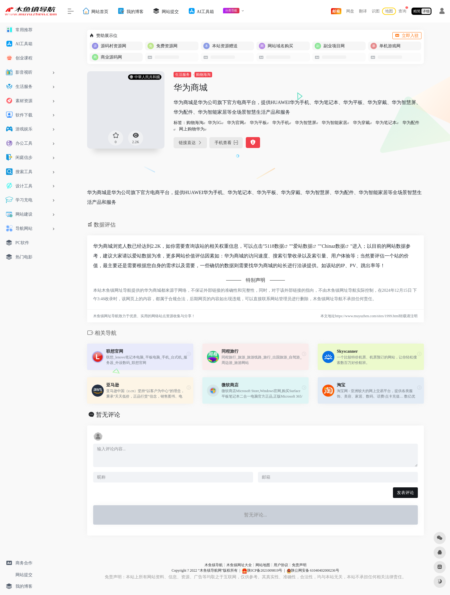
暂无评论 (108, 414)
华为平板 (258, 122)
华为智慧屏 (305, 122)
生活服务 (182, 74)
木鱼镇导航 (214, 565)
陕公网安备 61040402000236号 (313, 570)
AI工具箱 (201, 11)
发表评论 (405, 492)
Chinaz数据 (333, 246)
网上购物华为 (192, 129)
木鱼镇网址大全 (239, 565)
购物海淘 (203, 74)
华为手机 (280, 122)
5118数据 (274, 246)
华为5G (215, 122)
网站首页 (95, 11)
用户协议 (281, 565)
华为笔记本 (386, 122)
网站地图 (262, 565)
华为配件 (410, 122)
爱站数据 (303, 246)
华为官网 (235, 122)
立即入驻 (407, 35)
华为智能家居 (334, 122)
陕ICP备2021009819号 (262, 570)
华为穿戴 (361, 122)
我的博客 (130, 11)
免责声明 (299, 565)
